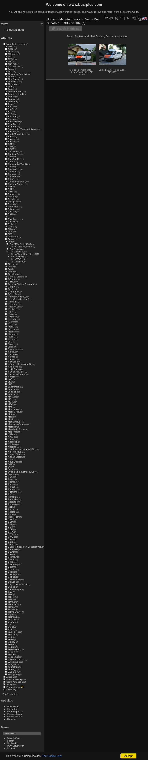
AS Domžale (14, 66)
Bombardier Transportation (21, 129)
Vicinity (11, 642)
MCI (10, 399)
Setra (10, 561)
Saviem (11, 554)
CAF (10, 144)
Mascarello (13, 411)
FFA (10, 231)
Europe (10, 687)
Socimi (11, 571)
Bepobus (12, 116)
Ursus (11, 627)
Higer (10, 311)
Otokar (11, 474)
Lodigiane (13, 391)
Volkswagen (14, 649)
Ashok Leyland (15, 94)
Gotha (11, 289)
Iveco (10, 339)
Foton (11, 271)
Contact (11, 748)
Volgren (12, 647)
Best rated (12, 709)
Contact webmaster (138, 757)
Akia (10, 71)
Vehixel (11, 634)
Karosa (11, 356)
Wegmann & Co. (16, 659)
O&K (10, 464)
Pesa (10, 479)
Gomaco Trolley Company (21, 284)
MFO (10, 404)
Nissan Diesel (15, 456)
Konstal (11, 376)
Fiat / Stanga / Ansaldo (20, 246)
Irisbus (11, 331)
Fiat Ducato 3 (16, 261)
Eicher (11, 224)
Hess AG (12, 306)
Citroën (11, 179)
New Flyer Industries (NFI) (21, 449)
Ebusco (11, 221)
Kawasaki (13, 361)
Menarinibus (14, 421)
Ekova (11, 226)
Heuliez (11, 309)
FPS (10, 234)
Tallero (11, 596)
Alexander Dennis (17, 74)
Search (10, 740)
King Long (13, 366)
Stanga (11, 581)
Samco (11, 544)
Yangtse (12, 664)
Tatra (10, 601)
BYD (10, 114)
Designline (13, 201)
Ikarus (11, 324)
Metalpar (12, 426)
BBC (10, 106)
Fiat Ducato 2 (16, 251)
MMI (10, 406)
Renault (12, 504)
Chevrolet (13, 176)
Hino (10, 314)
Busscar (12, 139)
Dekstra (12, 196)
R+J (10, 494)
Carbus (11, 161)
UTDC (11, 622)
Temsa (11, 606)
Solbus (11, 576)
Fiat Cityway (15, 249)
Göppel (11, 286)
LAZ (10, 379)
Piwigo (125, 757)
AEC (10, 56)
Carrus (11, 166)
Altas (10, 86)
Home (51, 19)
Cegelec (12, 171)
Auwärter (12, 101)
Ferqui (11, 239)
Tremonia (12, 617)
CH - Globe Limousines (22, 254)
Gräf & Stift (13, 291)
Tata (10, 599)
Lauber (11, 389)
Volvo (10, 652)
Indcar (11, 326)
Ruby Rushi (14, 516)
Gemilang (13, 274)
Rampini (12, 496)
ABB (10, 46)
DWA (10, 191)
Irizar (10, 334)
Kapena (12, 354)
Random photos (15, 711)
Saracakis (13, 549)
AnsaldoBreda (15, 91)
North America (13, 679)
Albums (6, 38)
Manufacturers (13, 44)
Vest (10, 637)
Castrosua (13, 169)
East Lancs (13, 219)
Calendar (11, 719)
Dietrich (12, 204)
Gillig (10, 281)
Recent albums (14, 716)
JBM (10, 341)
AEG (10, 59)
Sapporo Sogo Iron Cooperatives (24, 546)
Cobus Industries (16, 181)
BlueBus (12, 126)
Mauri (10, 416)
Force (11, 266)
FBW (10, 229)
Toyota (11, 614)
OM (10, 466)
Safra (10, 541)
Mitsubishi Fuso (16, 429)
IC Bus (11, 321)
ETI (9, 216)
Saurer (11, 551)
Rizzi (10, 506)
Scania (11, 556)
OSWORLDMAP (15, 745)
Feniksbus (13, 236)
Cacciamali (13, 151)
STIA (10, 531)
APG (10, 61)
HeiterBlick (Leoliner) (18, 299)
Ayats (10, 104)
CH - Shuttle (17, 256)
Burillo (11, 136)
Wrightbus (13, 662)
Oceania (10, 689)
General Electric (16, 276)
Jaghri (11, 344)
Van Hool (12, 632)
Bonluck (12, 131)
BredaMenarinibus (17, 134)
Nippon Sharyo (15, 454)
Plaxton (11, 481)
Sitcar (11, 566)
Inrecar (11, 329)
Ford (10, 269)
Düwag (11, 209)
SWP (10, 534)
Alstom (11, 84)
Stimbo (11, 586)
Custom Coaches (16, 184)
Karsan (11, 359)
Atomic (11, 96)
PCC (10, 476)
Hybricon (12, 316)
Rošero (11, 511)
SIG (10, 524)
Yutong (11, 669)
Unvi (10, 624)
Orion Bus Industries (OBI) (21, 471)
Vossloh (12, 657)
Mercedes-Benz (16, 424)
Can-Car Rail (14, 159)
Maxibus (12, 419)
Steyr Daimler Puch (17, 584)
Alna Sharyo (14, 79)
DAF (10, 189)
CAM (10, 146)
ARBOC (12, 64)
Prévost (12, 484)
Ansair (11, 89)
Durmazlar (13, 206)
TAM (10, 591)
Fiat (10, 241)
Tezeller (12, 609)
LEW (10, 381)
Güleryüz (12, 294)
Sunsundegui (14, 589)
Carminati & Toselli (17, 164)
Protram (12, 489)
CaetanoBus (14, 154)
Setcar (11, 559)
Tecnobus (13, 604)
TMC (10, 594)
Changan (12, 174)
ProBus (11, 486)
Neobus (12, 444)
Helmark (12, 301)
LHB (10, 384)
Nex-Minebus (14, 451)
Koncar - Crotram (16, 374)
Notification (12, 743)
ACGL (11, 49)
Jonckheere (14, 349)
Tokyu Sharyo (15, 612)
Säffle (11, 539)
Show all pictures (15, 29)
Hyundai (12, 319)
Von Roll (12, 654)
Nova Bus (13, 461)
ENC (10, 214)
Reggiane (13, 501)
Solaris (11, 574)
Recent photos (14, 714)
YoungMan (13, 667)
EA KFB (12, 211)
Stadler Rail (14, 579)
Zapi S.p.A (13, 672)
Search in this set (68, 28)
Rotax (11, 514)
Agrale (11, 69)
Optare (11, 469)
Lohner (11, 394)
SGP (10, 521)
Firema (11, 264)
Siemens (12, 564)
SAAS (11, 519)
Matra (11, 414)
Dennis (11, 199)
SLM (10, 526)
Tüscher (12, 619)
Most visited (13, 706)
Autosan (12, 99)
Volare (11, 644)
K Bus (11, 351)
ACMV (11, 51)
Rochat (11, 509)
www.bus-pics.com (85, 5)
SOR (10, 529)
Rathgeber (13, 499)
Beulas (11, 119)
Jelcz (10, 346)
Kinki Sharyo (14, 369)
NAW (10, 436)
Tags (9, 738)
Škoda (11, 569)
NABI (10, 434)
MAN (10, 396)
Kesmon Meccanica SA (19, 364)
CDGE (11, 149)
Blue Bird (12, 124)
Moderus (12, 431)
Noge (10, 459)
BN (9, 111)
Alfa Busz (13, 76)
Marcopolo (13, 409)
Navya (11, 439)
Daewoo (12, 194)
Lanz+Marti (13, 386)
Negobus (12, 441)
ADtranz (12, 54)
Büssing (12, 141)
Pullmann (12, 491)
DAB (10, 186)
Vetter (11, 639)
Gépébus (12, 279)
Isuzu (10, 336)
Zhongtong (13, 674)
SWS (10, 536)
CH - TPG (16, 259)
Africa (9, 677)
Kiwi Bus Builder (16, 371)
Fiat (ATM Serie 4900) (20, 244)
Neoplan (12, 446)
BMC (10, 109)
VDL (10, 629)
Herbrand (12, 304)
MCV (10, 401)
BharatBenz (14, 121)
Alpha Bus (13, 81)
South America (13, 682)
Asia (8, 684)
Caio (10, 156)
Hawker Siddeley (16, 296)
